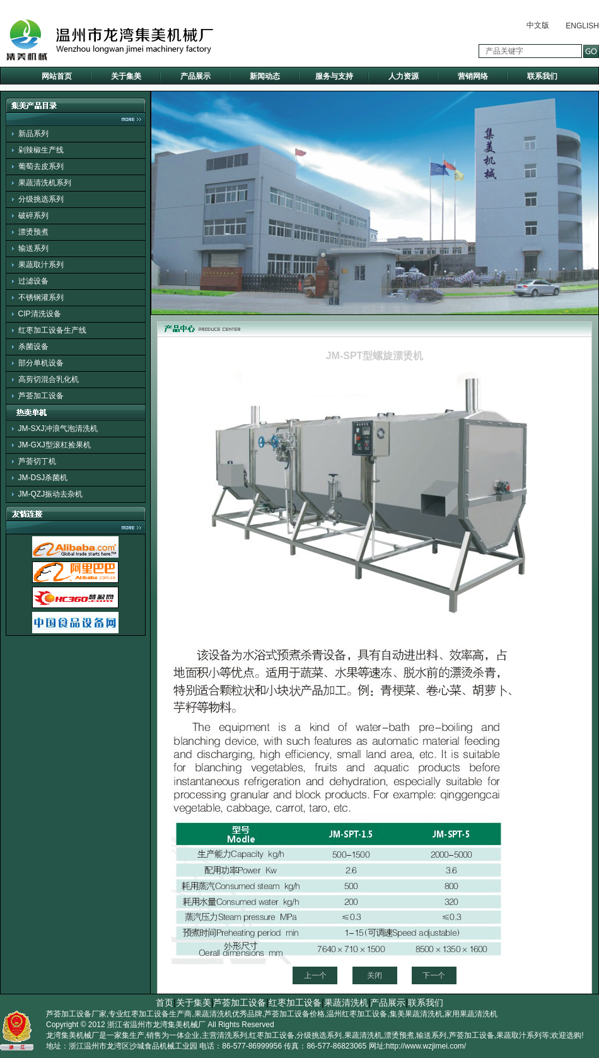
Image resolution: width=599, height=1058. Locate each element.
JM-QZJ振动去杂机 (50, 494)
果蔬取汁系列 (41, 264)
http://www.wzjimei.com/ (426, 1046)
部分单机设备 (41, 363)
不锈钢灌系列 (41, 297)
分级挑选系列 (41, 199)
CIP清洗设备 (39, 313)
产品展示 (195, 76)
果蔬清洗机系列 (44, 182)
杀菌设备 (33, 346)
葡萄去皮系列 (41, 166)
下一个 (433, 975)
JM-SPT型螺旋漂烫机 (375, 355)
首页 (164, 1003)
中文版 (537, 25)
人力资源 (403, 76)
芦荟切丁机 (37, 461)
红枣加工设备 (295, 1003)
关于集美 (126, 76)
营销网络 (473, 76)
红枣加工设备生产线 (52, 330)
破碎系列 (33, 215)
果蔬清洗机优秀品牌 (228, 1013)
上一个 (315, 975)
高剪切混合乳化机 (48, 379)
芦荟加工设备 (41, 395)
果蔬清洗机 (346, 1003)
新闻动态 (265, 76)
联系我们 (542, 76)
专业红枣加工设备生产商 (150, 1013)
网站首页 (57, 76)
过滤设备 (33, 281)
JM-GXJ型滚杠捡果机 (54, 444)
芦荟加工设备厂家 (76, 1013)
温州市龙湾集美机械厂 (168, 1024)
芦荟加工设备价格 (294, 1013)
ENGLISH (582, 25)
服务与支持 (334, 76)
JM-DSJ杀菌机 (43, 477)
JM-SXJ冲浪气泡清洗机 (58, 428)
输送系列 (33, 248)
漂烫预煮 (33, 231)
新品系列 (33, 133)
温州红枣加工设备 (357, 1013)
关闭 (374, 975)
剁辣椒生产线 (41, 150)
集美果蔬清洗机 (416, 1013)
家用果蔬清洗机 (471, 1013)
